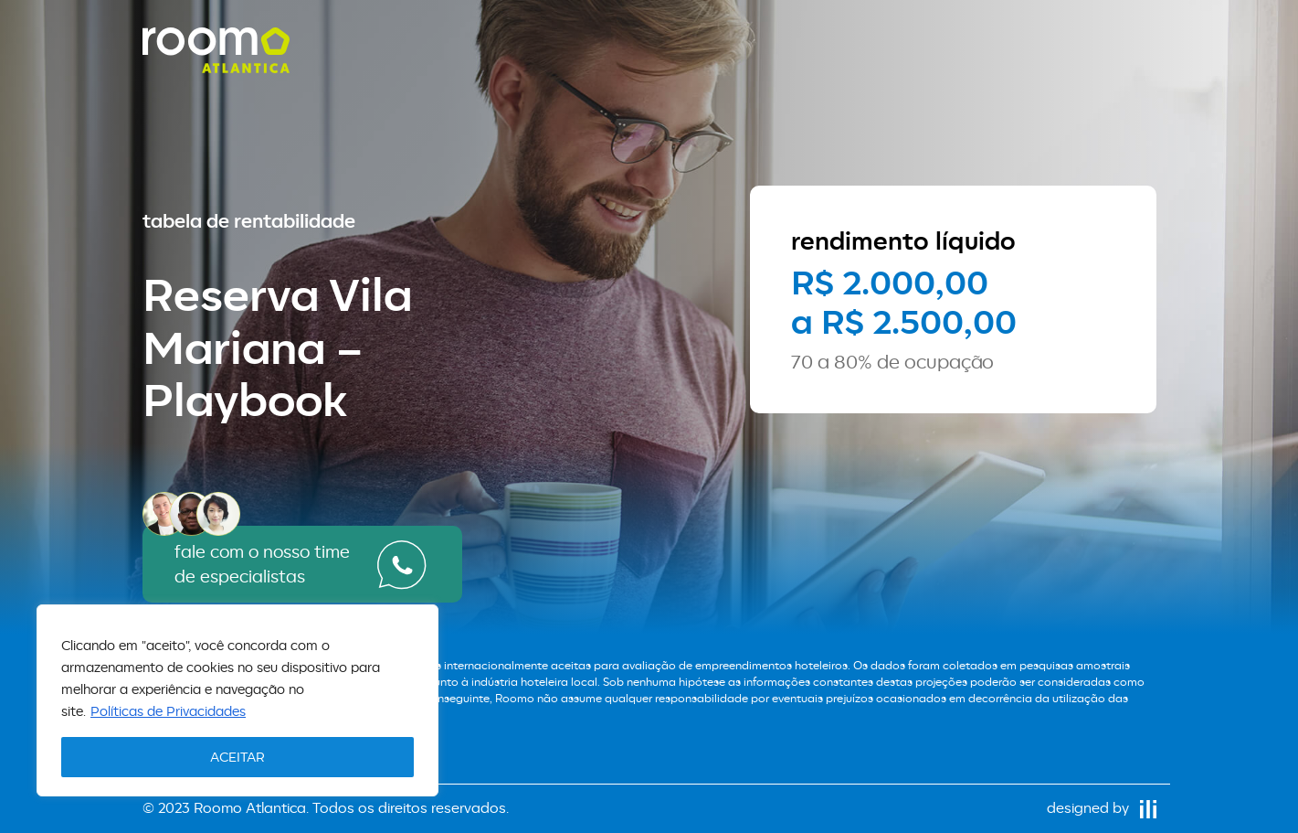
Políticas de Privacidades (168, 711)
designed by (1101, 808)
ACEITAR (237, 756)
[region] (237, 700)
